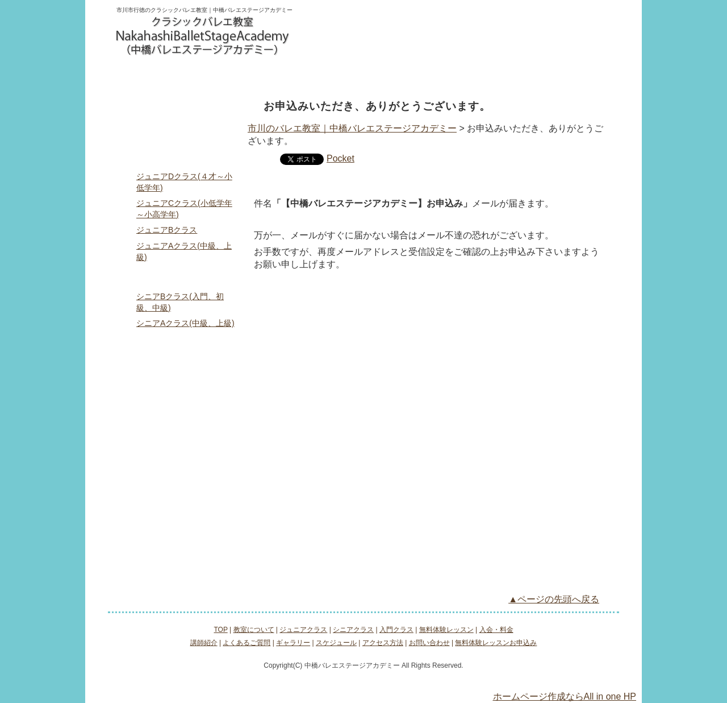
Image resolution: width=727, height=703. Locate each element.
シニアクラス (293, 75)
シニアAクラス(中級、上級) (185, 323)
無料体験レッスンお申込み (415, 33)
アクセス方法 (575, 75)
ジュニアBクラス (166, 229)
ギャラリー (178, 462)
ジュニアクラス (222, 75)
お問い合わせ (335, 33)
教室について (151, 75)
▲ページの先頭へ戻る (553, 599)
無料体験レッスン (434, 75)
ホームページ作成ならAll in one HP (565, 696)
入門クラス (363, 75)
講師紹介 (178, 414)
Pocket (340, 158)
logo (203, 36)
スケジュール (178, 486)
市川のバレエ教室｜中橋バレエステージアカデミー (352, 128)
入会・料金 (505, 75)
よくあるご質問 (178, 438)
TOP (178, 108)
